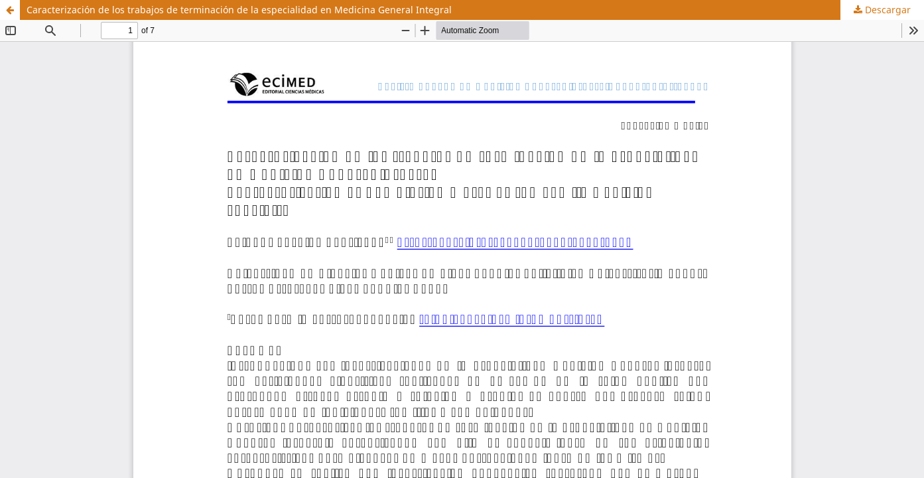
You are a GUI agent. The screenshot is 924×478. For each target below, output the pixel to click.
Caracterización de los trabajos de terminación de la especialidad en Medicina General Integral (239, 9)
